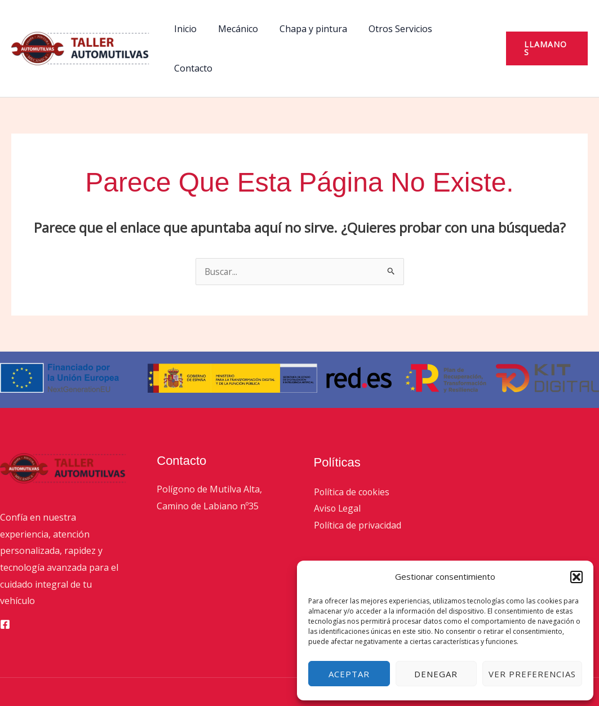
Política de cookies (352, 452)
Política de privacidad (358, 485)
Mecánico (240, 29)
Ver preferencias (532, 674)
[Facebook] (5, 585)
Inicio (190, 29)
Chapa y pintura (311, 29)
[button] (576, 577)
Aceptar (349, 674)
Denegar (436, 674)
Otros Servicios (395, 29)
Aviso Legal (338, 469)
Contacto (464, 29)
